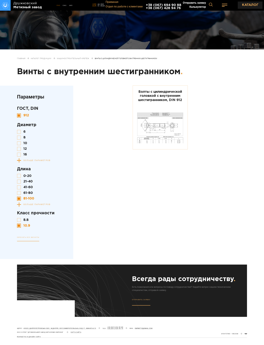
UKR (71, 5)
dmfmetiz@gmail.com (144, 328)
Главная (21, 58)
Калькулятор (197, 6)
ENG (64, 5)
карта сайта (76, 332)
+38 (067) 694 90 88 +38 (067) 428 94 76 (163, 7)
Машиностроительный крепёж (73, 58)
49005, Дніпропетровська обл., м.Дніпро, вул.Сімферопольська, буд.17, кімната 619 (60, 328)
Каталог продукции (41, 58)
